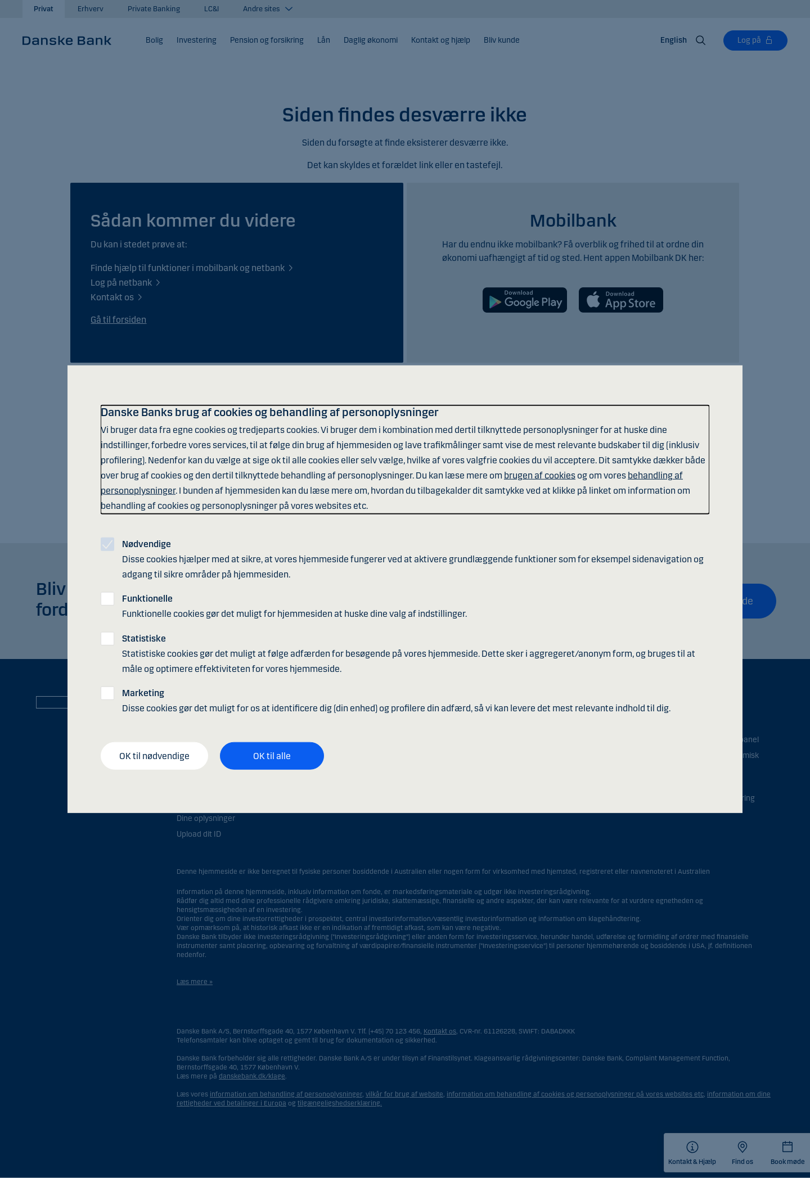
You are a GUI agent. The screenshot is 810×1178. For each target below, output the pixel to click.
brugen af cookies (539, 475)
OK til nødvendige (154, 755)
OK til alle (272, 755)
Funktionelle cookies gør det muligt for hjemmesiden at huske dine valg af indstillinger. (294, 606)
